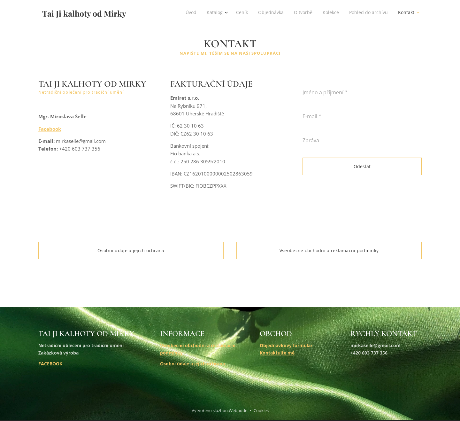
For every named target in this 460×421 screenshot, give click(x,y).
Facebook (49, 129)
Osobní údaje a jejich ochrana (192, 364)
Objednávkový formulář (286, 345)
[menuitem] (341, 13)
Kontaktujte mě (277, 353)
